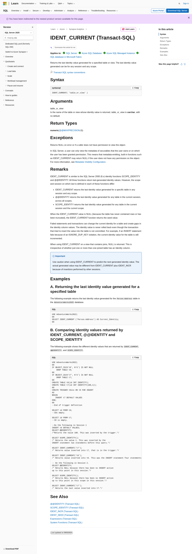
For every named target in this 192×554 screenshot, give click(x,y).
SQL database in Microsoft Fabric (66, 57)
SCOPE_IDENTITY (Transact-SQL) (67, 508)
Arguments (164, 38)
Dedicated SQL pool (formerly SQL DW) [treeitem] (17, 45)
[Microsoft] (5, 3)
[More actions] (139, 29)
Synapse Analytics (76, 29)
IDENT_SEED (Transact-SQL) (64, 515)
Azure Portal (158, 11)
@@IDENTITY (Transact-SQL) (64, 504)
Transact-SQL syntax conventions (69, 72)
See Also (163, 55)
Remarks (163, 48)
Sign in (186, 3)
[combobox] (18, 33)
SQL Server (71, 53)
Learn (53, 29)
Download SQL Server (177, 11)
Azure (62, 29)
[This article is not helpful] (184, 64)
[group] (96, 425)
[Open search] (179, 3)
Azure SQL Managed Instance (120, 53)
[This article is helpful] (181, 64)
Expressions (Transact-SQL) (63, 519)
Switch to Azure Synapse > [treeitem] (16, 52)
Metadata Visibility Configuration (90, 162)
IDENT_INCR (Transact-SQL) (64, 511)
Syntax (163, 34)
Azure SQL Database (92, 53)
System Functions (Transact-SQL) (66, 522)
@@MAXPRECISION (69, 130)
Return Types (165, 41)
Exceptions (164, 45)
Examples (164, 52)
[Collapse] (32, 27)
